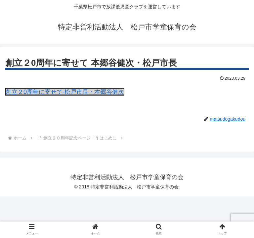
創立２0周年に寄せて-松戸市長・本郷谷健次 (65, 92)
